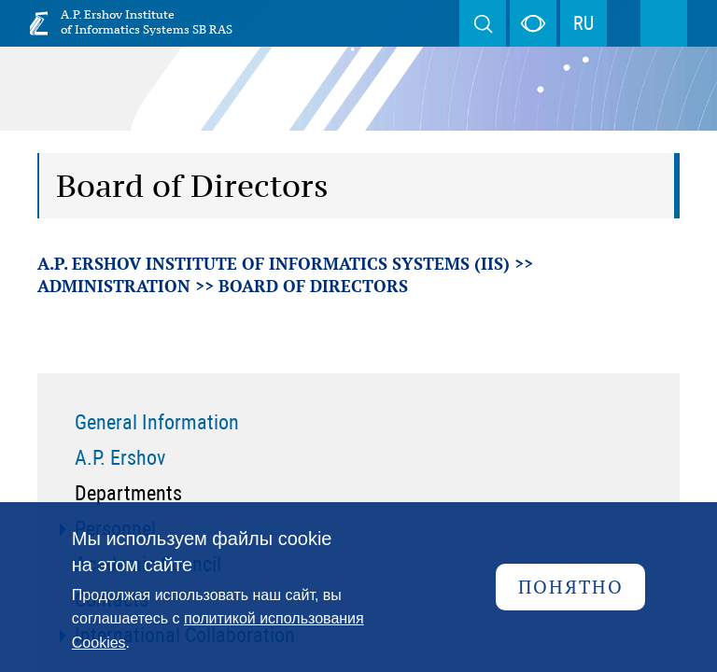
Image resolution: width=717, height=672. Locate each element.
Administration (113, 285)
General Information (157, 422)
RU (583, 23)
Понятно (571, 586)
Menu (663, 23)
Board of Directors (313, 285)
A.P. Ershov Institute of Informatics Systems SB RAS (146, 21)
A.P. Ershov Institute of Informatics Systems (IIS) (273, 263)
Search (482, 23)
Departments (128, 493)
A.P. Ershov (120, 457)
